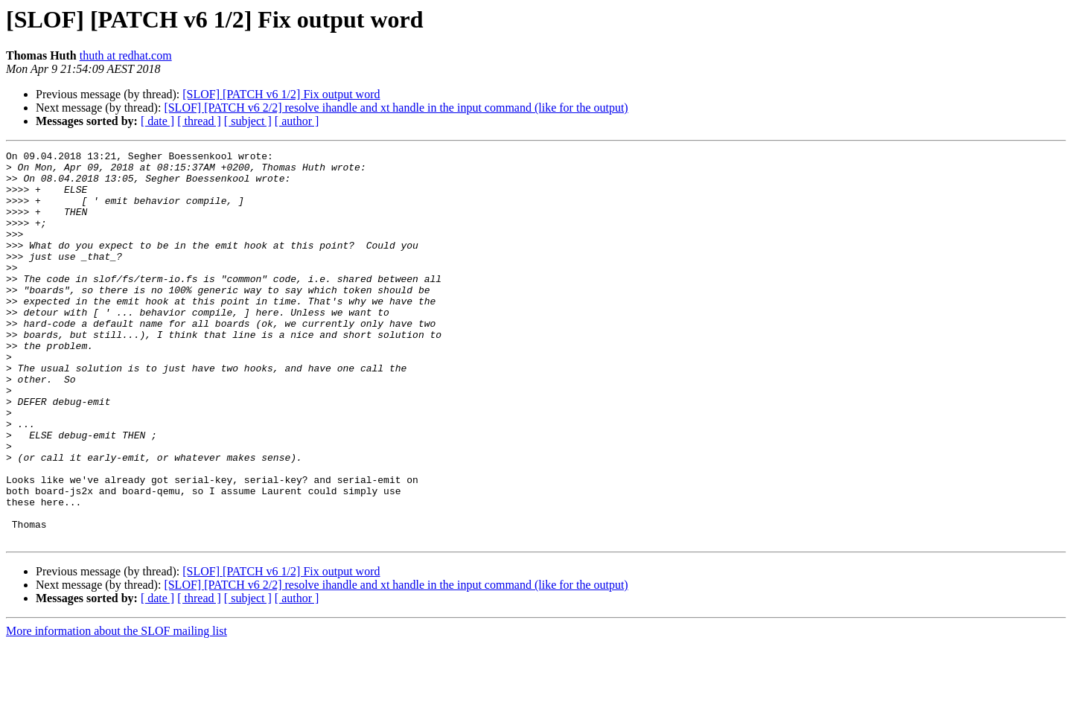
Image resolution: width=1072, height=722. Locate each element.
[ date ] (157, 121)
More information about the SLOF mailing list (116, 709)
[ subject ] (248, 121)
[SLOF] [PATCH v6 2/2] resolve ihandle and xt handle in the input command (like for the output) (396, 107)
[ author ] (297, 121)
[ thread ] (199, 121)
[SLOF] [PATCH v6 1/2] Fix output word (281, 94)
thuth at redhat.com (126, 55)
